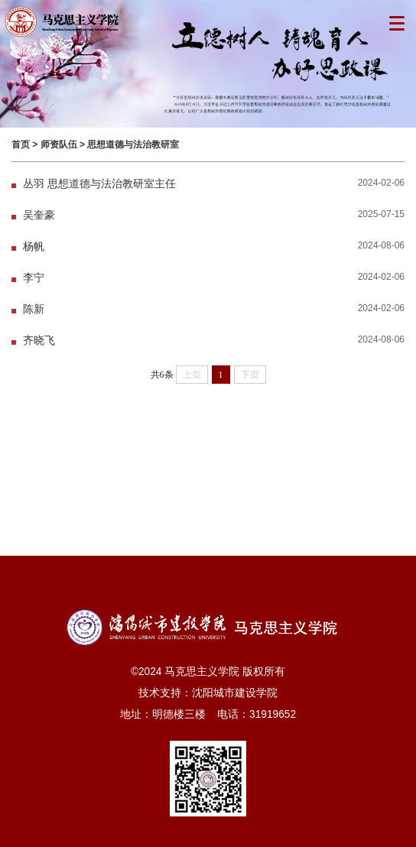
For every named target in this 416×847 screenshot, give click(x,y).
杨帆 (33, 246)
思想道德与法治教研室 (133, 144)
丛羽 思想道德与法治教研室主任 (99, 184)
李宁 (33, 278)
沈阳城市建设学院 (235, 693)
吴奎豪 (39, 215)
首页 (20, 144)
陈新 (33, 309)
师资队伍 (59, 144)
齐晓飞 (39, 340)
